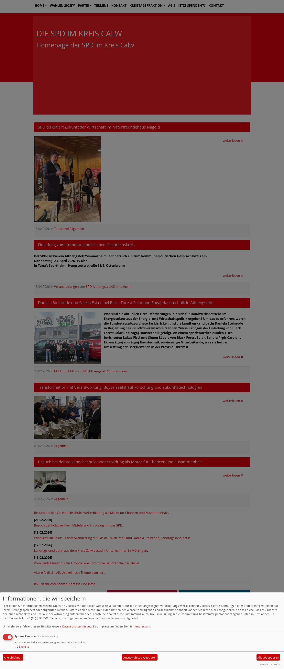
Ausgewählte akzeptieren (140, 657)
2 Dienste (22, 646)
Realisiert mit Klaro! (270, 664)
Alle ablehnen (13, 657)
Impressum (142, 626)
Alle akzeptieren (268, 657)
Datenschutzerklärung (77, 626)
